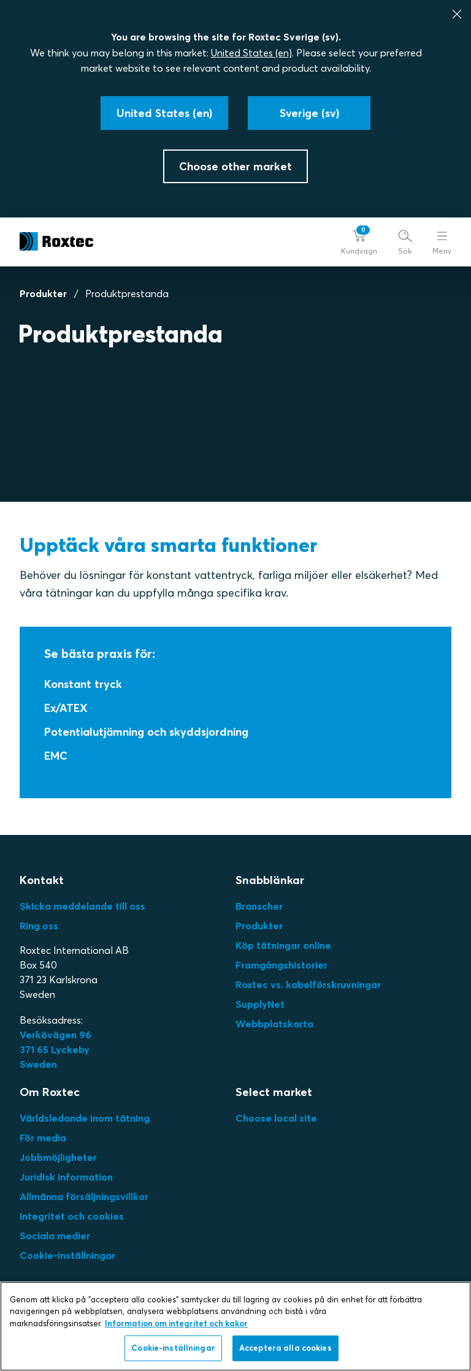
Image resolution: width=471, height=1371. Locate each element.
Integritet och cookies (72, 1216)
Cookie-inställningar (67, 1255)
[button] (359, 242)
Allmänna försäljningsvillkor (84, 1196)
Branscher (259, 906)
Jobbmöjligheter (58, 1157)
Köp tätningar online (283, 945)
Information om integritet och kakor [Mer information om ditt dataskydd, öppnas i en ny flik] (176, 1323)
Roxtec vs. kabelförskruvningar (308, 984)
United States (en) (251, 53)
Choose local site (276, 1118)
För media (43, 1137)
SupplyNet (260, 1004)
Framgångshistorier (281, 965)
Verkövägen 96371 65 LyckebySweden (55, 1049)
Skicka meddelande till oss (82, 906)
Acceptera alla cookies (285, 1348)
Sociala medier (55, 1235)
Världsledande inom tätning (85, 1118)
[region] (235, 1326)
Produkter (43, 293)
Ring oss (39, 926)
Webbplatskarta (274, 1024)
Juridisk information (66, 1177)
